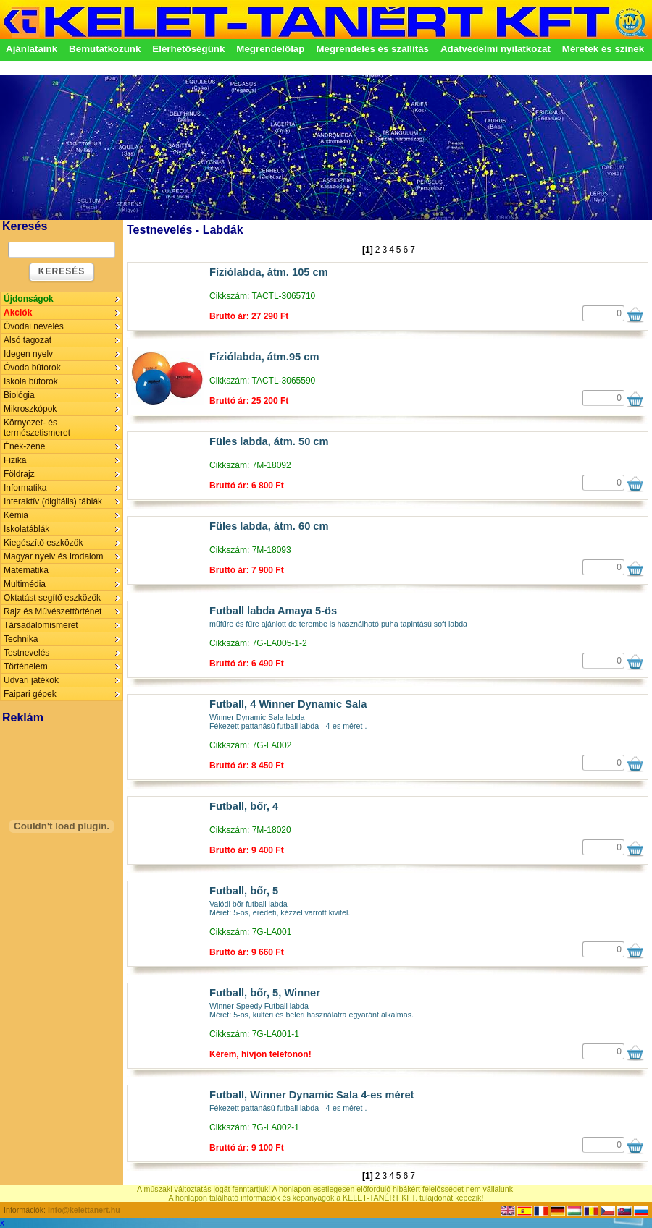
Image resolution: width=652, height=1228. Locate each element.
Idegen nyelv (28, 354)
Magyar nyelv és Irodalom (53, 556)
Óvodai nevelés (34, 326)
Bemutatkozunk (105, 48)
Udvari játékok (31, 680)
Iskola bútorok (31, 381)
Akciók (18, 313)
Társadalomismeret (41, 625)
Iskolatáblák (26, 529)
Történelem (26, 666)
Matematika (26, 570)
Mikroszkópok (30, 409)
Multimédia (25, 584)
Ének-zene (24, 446)
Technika (21, 639)
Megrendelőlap (270, 48)
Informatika (25, 488)
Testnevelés (26, 653)
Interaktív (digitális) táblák (53, 501)
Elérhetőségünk (188, 48)
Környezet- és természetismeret (37, 428)
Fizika (15, 460)
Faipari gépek (30, 694)
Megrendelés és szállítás (372, 48)
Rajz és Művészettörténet (52, 611)
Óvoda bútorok (32, 368)
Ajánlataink (31, 48)
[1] (367, 250)
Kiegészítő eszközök (43, 543)
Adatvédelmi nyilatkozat (495, 48)
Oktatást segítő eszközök (52, 598)
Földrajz (19, 474)
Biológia (19, 395)
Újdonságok (29, 299)
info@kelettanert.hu (84, 1210)
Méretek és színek (603, 48)
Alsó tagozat (27, 340)
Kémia (16, 515)
